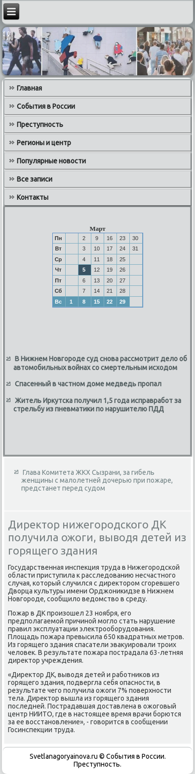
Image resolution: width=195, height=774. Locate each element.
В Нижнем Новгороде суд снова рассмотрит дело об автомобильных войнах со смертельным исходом (100, 363)
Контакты (32, 197)
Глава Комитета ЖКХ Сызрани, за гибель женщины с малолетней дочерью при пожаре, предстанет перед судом (97, 480)
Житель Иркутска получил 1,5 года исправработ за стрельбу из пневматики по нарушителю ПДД (97, 405)
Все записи (34, 179)
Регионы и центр (44, 143)
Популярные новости (51, 161)
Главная (29, 88)
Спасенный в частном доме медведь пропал (88, 384)
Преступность (40, 124)
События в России (46, 106)
